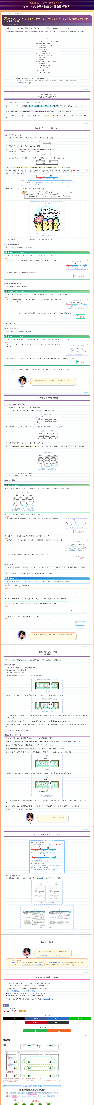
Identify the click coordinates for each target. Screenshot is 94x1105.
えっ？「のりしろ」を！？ (45, 45)
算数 (8, 993)
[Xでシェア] (10, 1018)
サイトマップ (50, 1099)
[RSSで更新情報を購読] (48, 1026)
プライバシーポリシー (59, 1099)
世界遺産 (34, 991)
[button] (84, 1018)
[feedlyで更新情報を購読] (45, 1026)
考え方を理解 (42, 63)
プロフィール (33, 102)
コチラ (41, 878)
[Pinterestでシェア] (69, 1018)
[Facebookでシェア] (25, 1018)
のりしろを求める (43, 51)
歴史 (8, 991)
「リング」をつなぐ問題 (43, 53)
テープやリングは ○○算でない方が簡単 (47, 41)
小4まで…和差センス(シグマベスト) (32, 965)
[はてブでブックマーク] (40, 1018)
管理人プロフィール (34, 1099)
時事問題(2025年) (17, 991)
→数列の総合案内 (56, 955)
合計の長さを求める (44, 47)
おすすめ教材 (40, 70)
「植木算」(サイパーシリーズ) (18, 962)
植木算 (6, 1005)
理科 (8, 995)
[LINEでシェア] (54, 1018)
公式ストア (47, 999)
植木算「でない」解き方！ (44, 43)
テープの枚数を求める (44, 49)
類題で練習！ (42, 59)
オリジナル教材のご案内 (43, 72)
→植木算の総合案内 (44, 955)
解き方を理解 (42, 57)
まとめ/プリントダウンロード (45, 67)
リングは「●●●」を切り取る (46, 55)
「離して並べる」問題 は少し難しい (46, 61)
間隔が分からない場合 (44, 65)
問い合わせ (42, 1099)
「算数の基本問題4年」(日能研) (57, 962)
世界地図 (26, 991)
